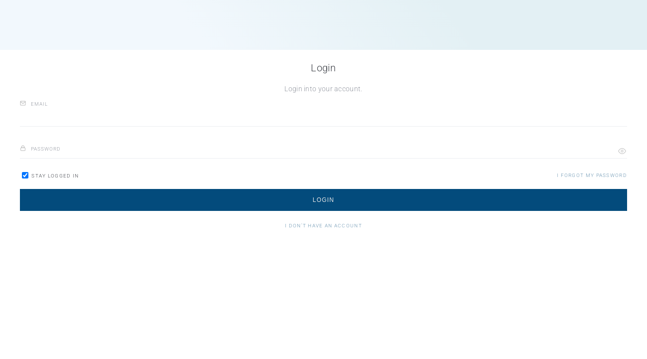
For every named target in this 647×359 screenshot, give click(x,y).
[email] (323, 117)
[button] (622, 151)
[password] (323, 149)
